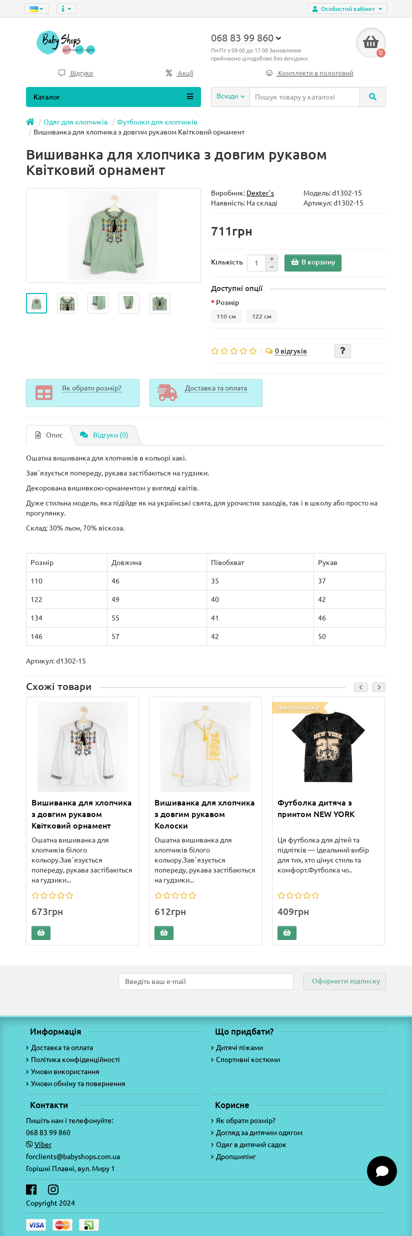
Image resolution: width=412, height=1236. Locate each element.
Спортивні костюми (245, 1060)
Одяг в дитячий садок (248, 1144)
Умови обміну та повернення (76, 1084)
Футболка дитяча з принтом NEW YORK (316, 808)
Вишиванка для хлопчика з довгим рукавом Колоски (204, 814)
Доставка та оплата (59, 1048)
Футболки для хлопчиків (157, 122)
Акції (179, 73)
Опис (49, 435)
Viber (43, 1144)
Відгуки (75, 73)
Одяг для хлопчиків (76, 122)
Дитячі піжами (237, 1048)
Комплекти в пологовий (310, 73)
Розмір (227, 302)
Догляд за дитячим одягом (256, 1132)
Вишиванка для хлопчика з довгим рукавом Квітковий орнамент (82, 814)
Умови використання (63, 1072)
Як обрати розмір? (243, 1120)
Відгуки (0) (104, 435)
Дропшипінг (233, 1156)
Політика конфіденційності (73, 1060)
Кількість (227, 262)
